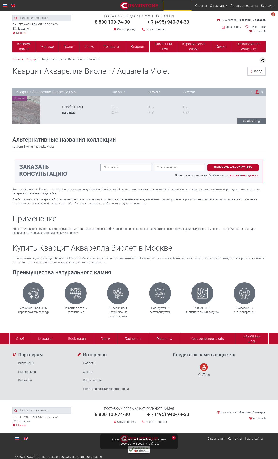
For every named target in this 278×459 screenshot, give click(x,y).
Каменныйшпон (251, 338)
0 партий (245, 19)
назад (255, 71)
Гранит (69, 46)
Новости (89, 363)
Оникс (89, 46)
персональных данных (243, 175)
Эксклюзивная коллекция (248, 46)
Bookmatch (77, 339)
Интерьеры (26, 363)
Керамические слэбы (193, 46)
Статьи (88, 372)
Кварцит (138, 46)
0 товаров (259, 19)
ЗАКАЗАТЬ (251, 121)
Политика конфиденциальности (106, 389)
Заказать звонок (156, 29)
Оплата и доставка (244, 5)
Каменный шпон (163, 46)
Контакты (268, 5)
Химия (221, 46)
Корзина (259, 31)
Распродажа (27, 372)
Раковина (164, 339)
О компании (218, 5)
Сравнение (231, 26)
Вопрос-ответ (93, 380)
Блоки (105, 339)
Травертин (112, 46)
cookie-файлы (142, 439)
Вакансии (25, 380)
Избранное (258, 26)
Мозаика (45, 339)
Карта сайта (254, 438)
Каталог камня (24, 46)
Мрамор (47, 46)
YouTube (204, 370)
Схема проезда (126, 29)
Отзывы (201, 5)
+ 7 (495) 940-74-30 (168, 22)
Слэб (20, 339)
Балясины (133, 339)
